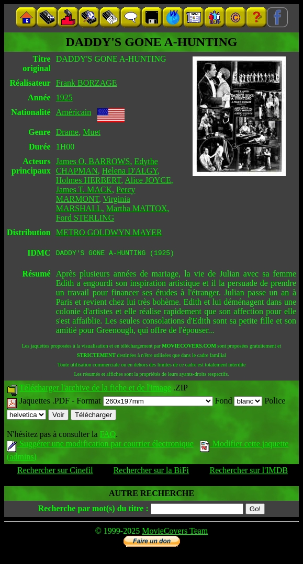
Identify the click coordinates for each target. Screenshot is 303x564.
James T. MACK (84, 189)
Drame (67, 132)
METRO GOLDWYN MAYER (109, 232)
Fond (239, 402)
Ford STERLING (85, 217)
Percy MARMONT (96, 194)
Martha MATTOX (136, 208)
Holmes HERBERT (88, 180)
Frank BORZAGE (86, 82)
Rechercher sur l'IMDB (248, 471)
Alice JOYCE (148, 180)
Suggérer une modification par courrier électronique (100, 445)
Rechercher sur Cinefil (55, 471)
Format (144, 402)
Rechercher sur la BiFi (151, 471)
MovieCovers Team (175, 532)
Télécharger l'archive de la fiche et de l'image (95, 389)
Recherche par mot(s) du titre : (93, 509)
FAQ (107, 435)
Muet (91, 132)
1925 (64, 97)
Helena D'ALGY (130, 170)
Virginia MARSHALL (93, 203)
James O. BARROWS (93, 161)
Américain (74, 112)
